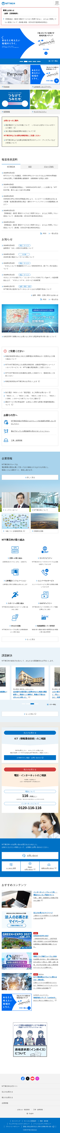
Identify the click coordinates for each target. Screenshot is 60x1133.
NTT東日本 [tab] (11, 167)
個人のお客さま (7, 1097)
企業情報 (5, 1103)
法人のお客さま (7, 1092)
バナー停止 (54, 61)
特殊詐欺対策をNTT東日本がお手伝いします (22, 381)
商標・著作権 (44, 1121)
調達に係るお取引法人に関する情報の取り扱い (38, 1126)
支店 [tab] (30, 167)
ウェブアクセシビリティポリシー (19, 1124)
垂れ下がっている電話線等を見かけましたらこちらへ (30, 431)
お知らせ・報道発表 (23, 1109)
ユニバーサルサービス (46, 581)
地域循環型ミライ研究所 (46, 626)
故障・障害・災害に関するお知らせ (45, 295)
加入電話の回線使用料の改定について (20, 131)
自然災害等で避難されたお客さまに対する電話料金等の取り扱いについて (29, 336)
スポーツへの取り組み (16, 603)
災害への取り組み (15, 558)
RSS (44, 233)
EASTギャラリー (46, 603)
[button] (21, 61)
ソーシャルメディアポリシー (42, 1124)
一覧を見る (54, 233)
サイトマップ (16, 1121)
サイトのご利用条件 (30, 1121)
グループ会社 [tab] (49, 167)
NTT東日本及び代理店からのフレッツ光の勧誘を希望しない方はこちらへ (33, 422)
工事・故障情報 (16, 440)
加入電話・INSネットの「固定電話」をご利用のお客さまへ (28, 392)
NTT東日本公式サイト (10, 1086)
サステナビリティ (45, 558)
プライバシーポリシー (13, 1126)
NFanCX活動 (16, 626)
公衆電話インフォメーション (15, 581)
